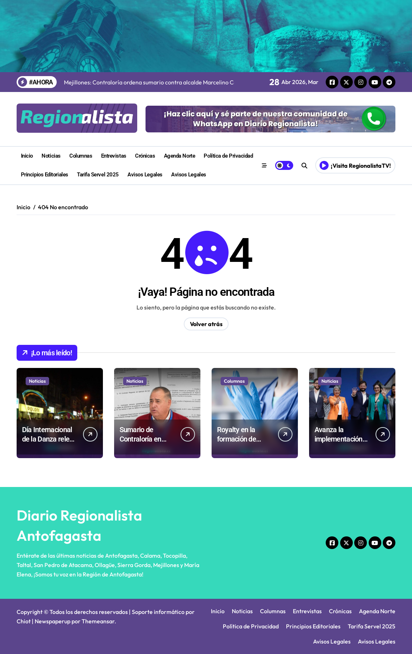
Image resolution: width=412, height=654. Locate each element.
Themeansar (98, 621)
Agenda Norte (179, 156)
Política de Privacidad (228, 156)
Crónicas (145, 156)
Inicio (27, 156)
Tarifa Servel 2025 (98, 174)
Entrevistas (113, 156)
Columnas (80, 156)
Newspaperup (52, 621)
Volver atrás (206, 324)
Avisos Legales (144, 174)
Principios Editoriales (44, 174)
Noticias (51, 156)
